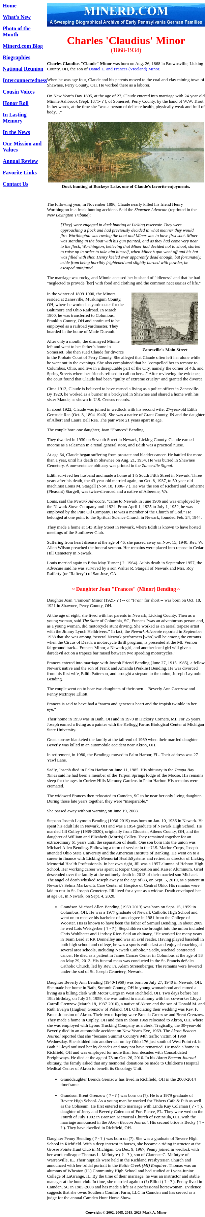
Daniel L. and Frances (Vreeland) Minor (124, 68)
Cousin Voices (19, 92)
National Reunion (23, 69)
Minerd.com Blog (23, 46)
